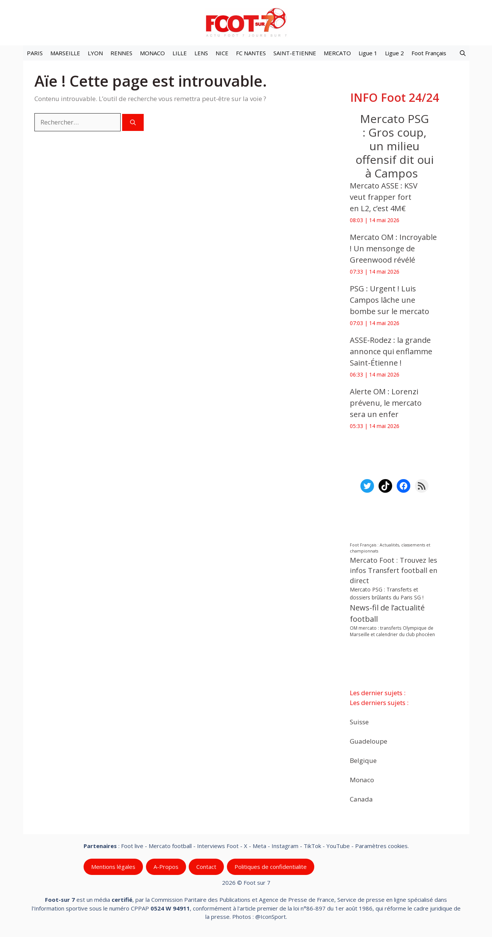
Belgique (363, 760)
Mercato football (170, 846)
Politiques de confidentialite (270, 866)
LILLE (179, 53)
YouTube (338, 846)
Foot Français (428, 53)
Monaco (362, 779)
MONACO (152, 53)
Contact (206, 866)
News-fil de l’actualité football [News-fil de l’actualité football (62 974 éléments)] (387, 613)
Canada (361, 798)
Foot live (132, 846)
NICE (222, 53)
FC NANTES (251, 53)
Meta (259, 846)
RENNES (121, 53)
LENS (201, 53)
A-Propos (165, 866)
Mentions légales (113, 866)
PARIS (35, 53)
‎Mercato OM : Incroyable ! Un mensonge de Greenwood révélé (393, 248)
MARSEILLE (65, 53)
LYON (95, 53)
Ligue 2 (394, 53)
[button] (462, 53)
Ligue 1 (368, 53)
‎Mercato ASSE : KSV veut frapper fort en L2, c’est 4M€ (384, 197)
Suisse (359, 721)
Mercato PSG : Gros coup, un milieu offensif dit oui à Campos (394, 146)
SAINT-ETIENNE (294, 53)
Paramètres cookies (381, 846)
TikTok (312, 846)
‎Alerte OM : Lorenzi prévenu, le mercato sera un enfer (386, 402)
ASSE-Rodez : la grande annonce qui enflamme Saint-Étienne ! (391, 351)
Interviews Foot (218, 846)
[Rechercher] (133, 122)
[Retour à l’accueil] (246, 22)
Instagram (285, 846)
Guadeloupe (368, 740)
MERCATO (337, 53)
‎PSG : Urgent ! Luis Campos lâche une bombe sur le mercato (389, 299)
